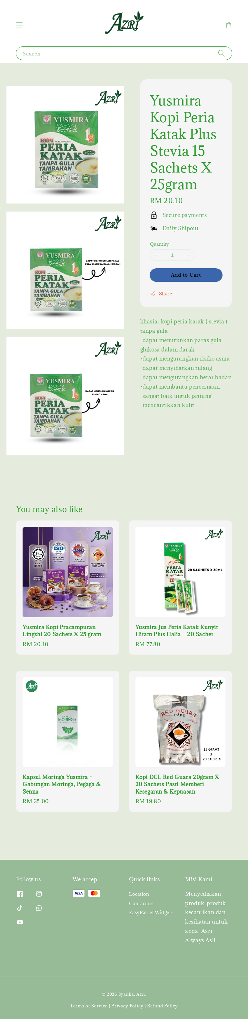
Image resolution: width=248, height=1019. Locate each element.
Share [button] (161, 294)
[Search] (221, 53)
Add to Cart (186, 275)
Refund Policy (162, 1006)
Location (139, 894)
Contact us (141, 903)
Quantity (159, 244)
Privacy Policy (127, 1006)
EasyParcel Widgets (151, 912)
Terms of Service (89, 1006)
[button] (19, 25)
